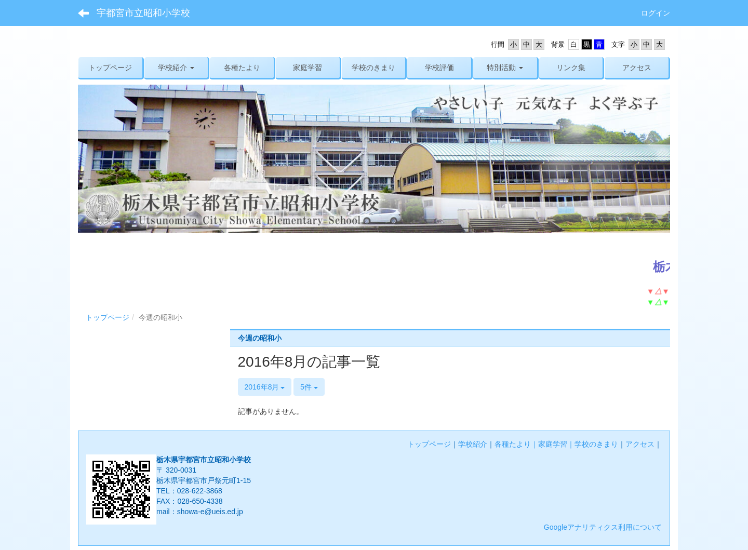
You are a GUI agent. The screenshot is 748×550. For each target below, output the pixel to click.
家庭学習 (552, 444)
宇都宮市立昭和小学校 (143, 13)
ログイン (655, 13)
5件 (309, 387)
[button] (176, 67)
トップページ (107, 317)
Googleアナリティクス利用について (603, 527)
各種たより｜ (516, 444)
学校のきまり (596, 444)
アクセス (639, 444)
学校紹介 (472, 444)
